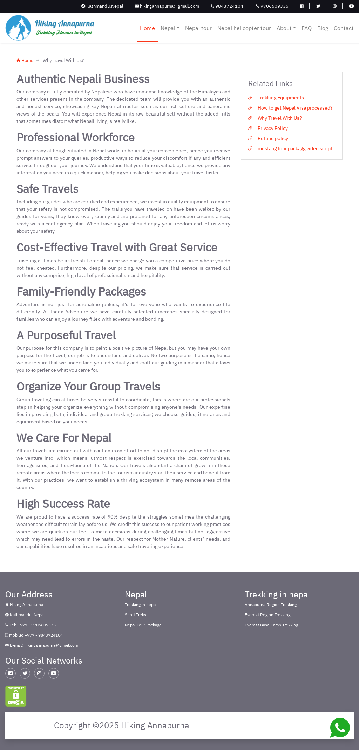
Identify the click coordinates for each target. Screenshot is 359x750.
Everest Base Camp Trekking (271, 624)
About (286, 28)
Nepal (170, 28)
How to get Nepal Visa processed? (290, 108)
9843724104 (227, 6)
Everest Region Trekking (267, 614)
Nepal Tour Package (143, 624)
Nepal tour (198, 28)
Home (147, 28)
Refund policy (268, 138)
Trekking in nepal (141, 604)
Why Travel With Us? (275, 118)
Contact (344, 28)
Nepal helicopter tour (244, 28)
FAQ (307, 28)
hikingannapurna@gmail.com (167, 6)
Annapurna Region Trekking (271, 604)
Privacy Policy (268, 128)
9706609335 (272, 6)
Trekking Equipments (276, 98)
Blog (322, 28)
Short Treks (135, 614)
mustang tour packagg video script (290, 148)
